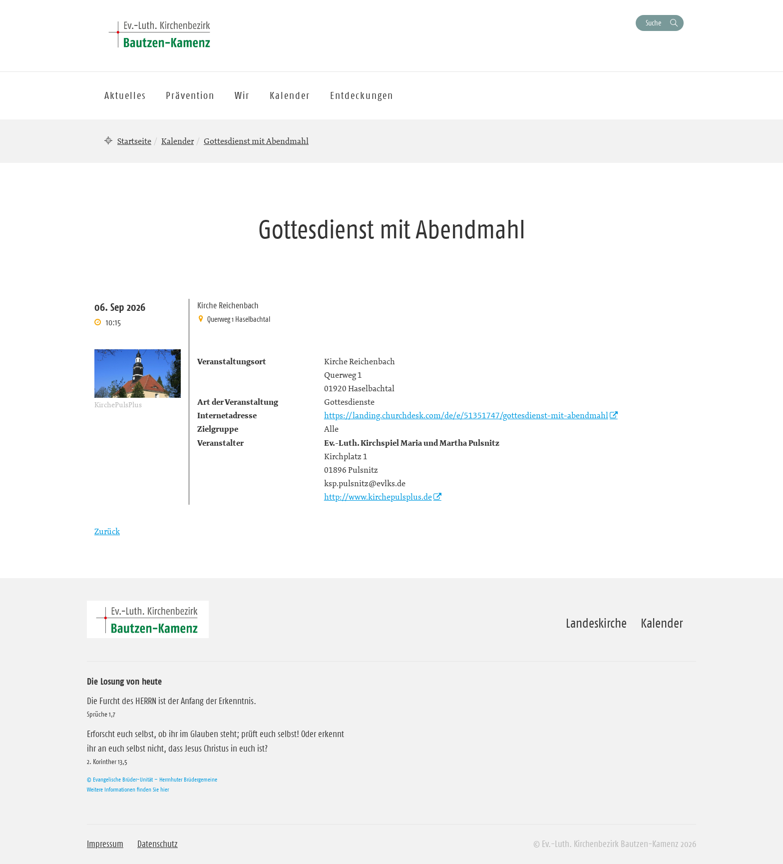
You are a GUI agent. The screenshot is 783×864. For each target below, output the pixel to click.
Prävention (190, 95)
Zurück (107, 531)
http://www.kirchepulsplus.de (378, 496)
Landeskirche (596, 623)
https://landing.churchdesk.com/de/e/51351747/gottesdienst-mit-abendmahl (466, 415)
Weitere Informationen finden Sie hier (128, 789)
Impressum (105, 844)
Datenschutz (157, 844)
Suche (653, 22)
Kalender (177, 140)
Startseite (134, 140)
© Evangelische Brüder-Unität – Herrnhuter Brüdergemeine (152, 779)
